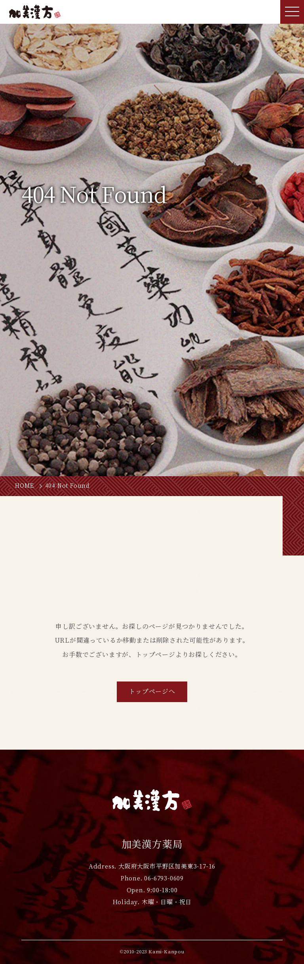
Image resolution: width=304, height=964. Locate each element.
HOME (24, 485)
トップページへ (152, 691)
